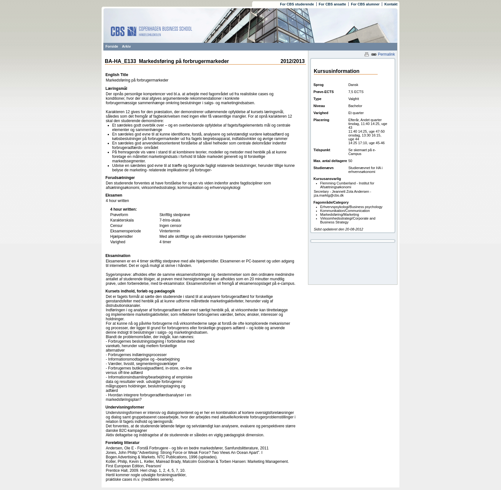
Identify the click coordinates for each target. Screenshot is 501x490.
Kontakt (390, 4)
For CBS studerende (297, 4)
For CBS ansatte (332, 4)
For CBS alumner (365, 4)
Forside (111, 46)
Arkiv (126, 46)
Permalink (383, 54)
